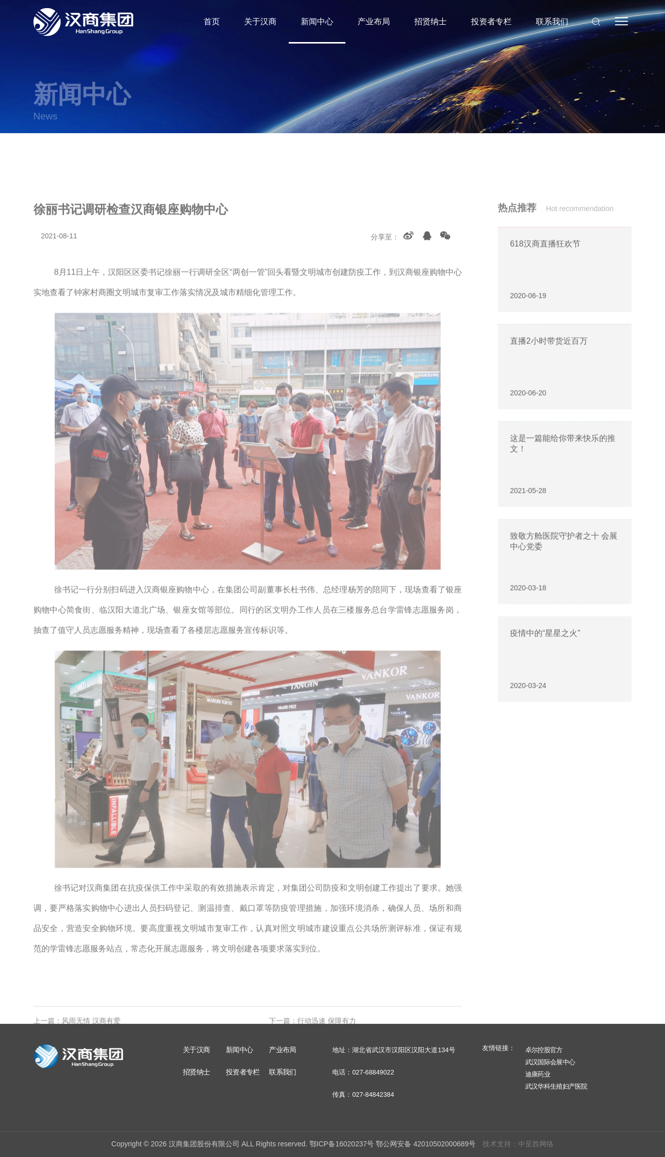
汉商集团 (83, 22)
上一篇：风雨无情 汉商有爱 (77, 1039)
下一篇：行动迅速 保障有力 (312, 1039)
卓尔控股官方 (544, 1050)
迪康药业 (537, 1074)
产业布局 (374, 21)
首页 (212, 21)
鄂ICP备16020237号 (341, 1144)
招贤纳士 (430, 21)
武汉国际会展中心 (550, 1062)
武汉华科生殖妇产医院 (556, 1086)
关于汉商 (260, 21)
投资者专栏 (491, 21)
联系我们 (552, 21)
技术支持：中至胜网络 (518, 1144)
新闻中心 (317, 21)
